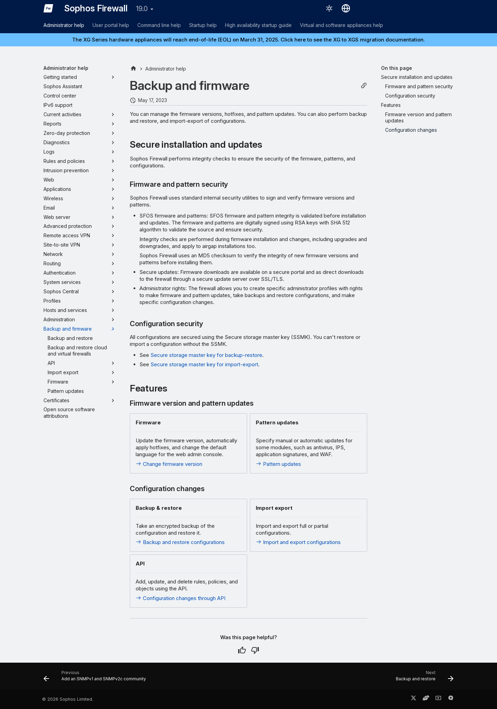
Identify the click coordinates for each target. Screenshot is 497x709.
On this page (396, 68)
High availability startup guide (258, 25)
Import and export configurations (298, 542)
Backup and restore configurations (180, 542)
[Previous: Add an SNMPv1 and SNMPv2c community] (96, 678)
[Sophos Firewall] (48, 8)
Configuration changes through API (180, 598)
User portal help (110, 25)
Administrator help (63, 25)
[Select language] (346, 8)
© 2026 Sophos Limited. (67, 699)
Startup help (203, 25)
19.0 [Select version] (142, 8)
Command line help (159, 25)
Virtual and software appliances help (341, 25)
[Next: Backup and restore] (423, 678)
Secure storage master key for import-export (204, 364)
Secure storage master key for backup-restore (206, 355)
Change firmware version (169, 464)
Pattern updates (278, 464)
